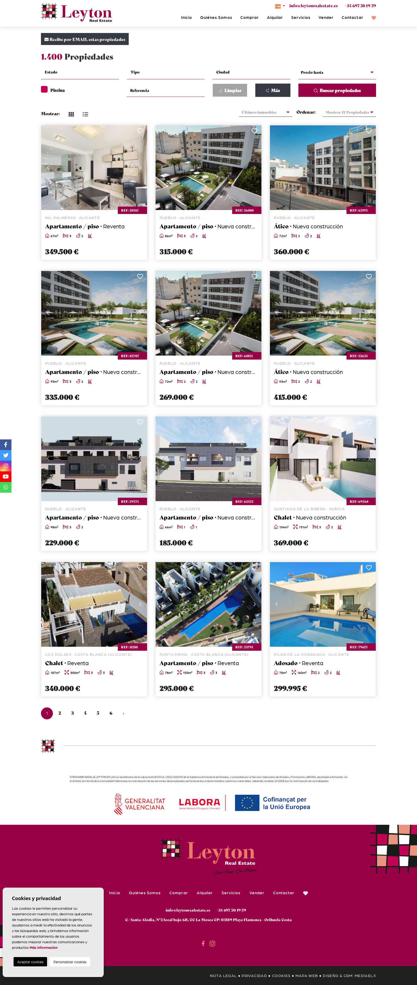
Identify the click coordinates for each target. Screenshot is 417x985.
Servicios (300, 17)
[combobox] (80, 72)
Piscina (53, 90)
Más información (44, 947)
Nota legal (223, 975)
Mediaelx (365, 975)
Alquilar (275, 17)
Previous (48, 167)
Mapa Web (306, 975)
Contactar (352, 17)
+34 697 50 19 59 (360, 5)
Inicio (186, 17)
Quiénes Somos (216, 17)
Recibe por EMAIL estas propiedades (84, 39)
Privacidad (254, 975)
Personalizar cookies (69, 962)
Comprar (249, 17)
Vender (326, 17)
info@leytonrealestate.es (313, 5)
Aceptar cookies (30, 962)
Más (273, 90)
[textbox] (83, 72)
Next (140, 167)
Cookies (281, 975)
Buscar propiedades (337, 90)
